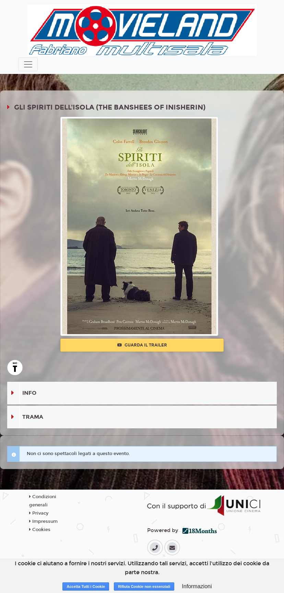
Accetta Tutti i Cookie (86, 586)
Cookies (39, 529)
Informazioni (197, 586)
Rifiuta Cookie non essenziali (144, 586)
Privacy (38, 513)
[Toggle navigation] (28, 64)
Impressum (43, 521)
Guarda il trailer (142, 345)
